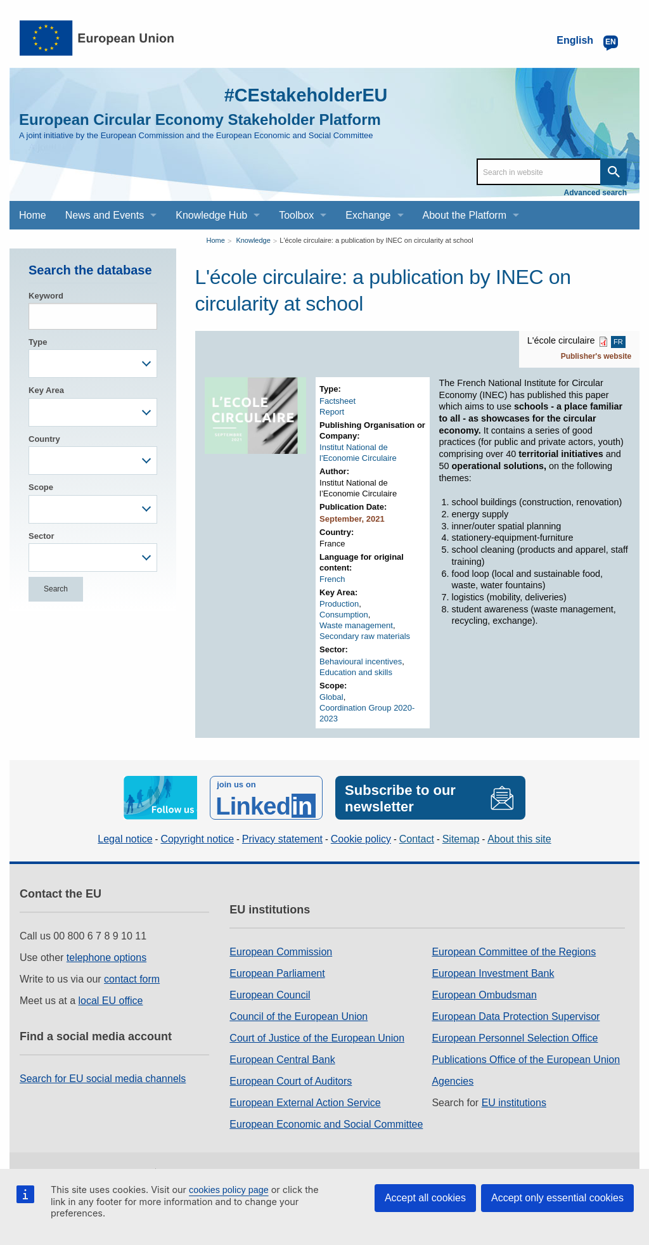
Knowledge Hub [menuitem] (211, 215)
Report (331, 411)
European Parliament (276, 972)
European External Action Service (304, 1101)
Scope (41, 487)
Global (331, 697)
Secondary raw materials (364, 636)
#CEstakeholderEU (302, 94)
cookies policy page (229, 1190)
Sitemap (461, 838)
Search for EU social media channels (103, 1077)
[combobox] (93, 363)
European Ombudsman (484, 993)
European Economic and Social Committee (326, 1123)
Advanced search (595, 192)
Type (38, 342)
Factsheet (337, 401)
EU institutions (514, 1101)
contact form (132, 977)
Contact (416, 838)
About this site (519, 838)
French (332, 579)
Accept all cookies (425, 1197)
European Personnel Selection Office (515, 1036)
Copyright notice (197, 838)
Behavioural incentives (360, 661)
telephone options (106, 956)
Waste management (356, 625)
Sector (41, 536)
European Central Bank (282, 1058)
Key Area (46, 390)
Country (44, 439)
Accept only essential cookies (557, 1197)
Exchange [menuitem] (367, 215)
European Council (269, 993)
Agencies (452, 1079)
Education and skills (355, 672)
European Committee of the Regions (514, 950)
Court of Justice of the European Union (316, 1036)
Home (216, 240)
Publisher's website (596, 356)
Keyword (46, 295)
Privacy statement (282, 838)
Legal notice (125, 838)
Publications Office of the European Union (526, 1058)
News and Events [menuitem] (105, 215)
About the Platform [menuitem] (465, 215)
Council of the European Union (298, 1015)
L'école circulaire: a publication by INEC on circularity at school (376, 240)
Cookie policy (361, 838)
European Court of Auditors (290, 1079)
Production (339, 604)
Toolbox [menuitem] (296, 215)
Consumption (343, 614)
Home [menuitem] (32, 215)
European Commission (280, 950)
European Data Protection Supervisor (516, 1015)
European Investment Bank (493, 972)
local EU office (111, 999)
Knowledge (253, 240)
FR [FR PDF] (618, 341)
